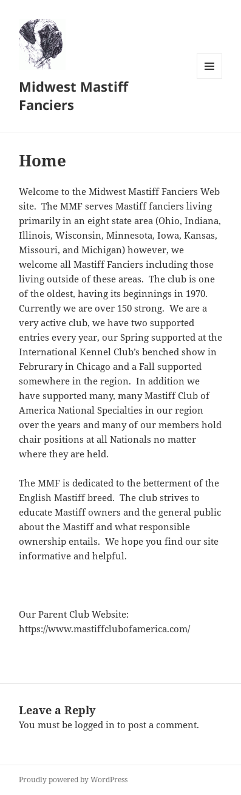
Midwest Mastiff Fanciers (73, 95)
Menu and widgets (209, 78)
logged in (95, 724)
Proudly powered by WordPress (73, 779)
